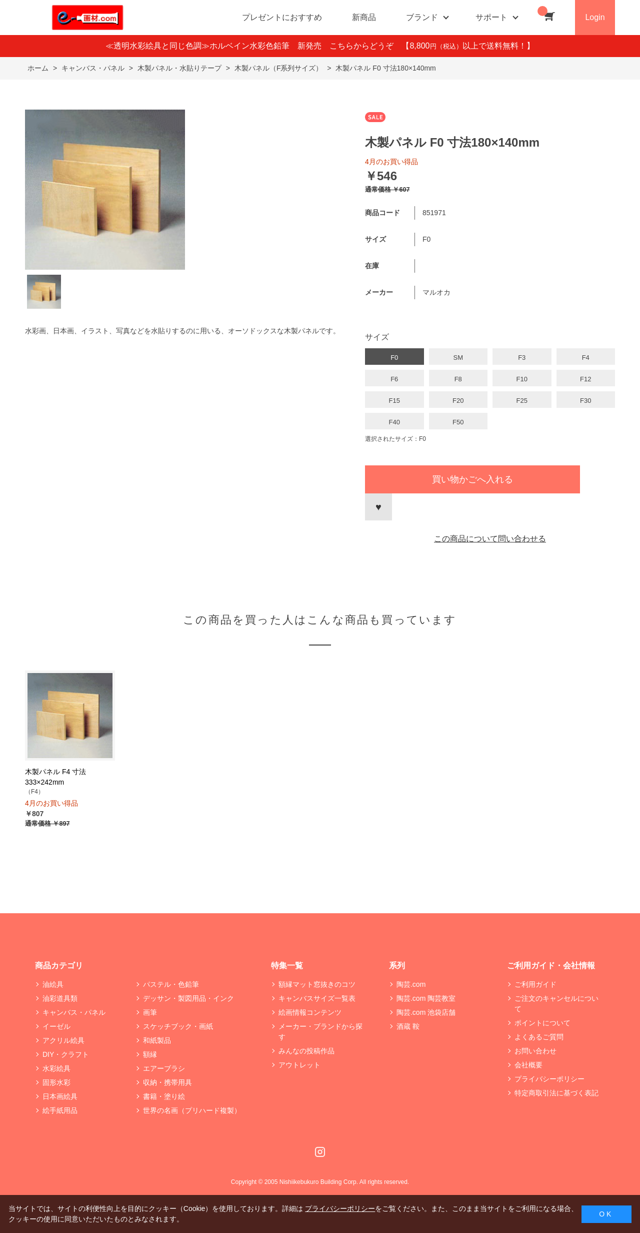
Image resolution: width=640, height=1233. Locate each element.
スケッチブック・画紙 (178, 1026)
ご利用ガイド (535, 984)
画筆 (150, 1012)
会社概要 (528, 1065)
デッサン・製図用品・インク (188, 998)
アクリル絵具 (63, 1040)
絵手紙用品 (60, 1110)
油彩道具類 (60, 998)
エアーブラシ (164, 1068)
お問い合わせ (535, 1051)
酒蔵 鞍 (408, 1026)
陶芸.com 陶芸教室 (426, 998)
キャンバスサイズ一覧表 (317, 998)
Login (594, 17)
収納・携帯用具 (167, 1082)
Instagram (320, 1151)
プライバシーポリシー (549, 1079)
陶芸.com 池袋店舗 (426, 1012)
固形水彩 (56, 1082)
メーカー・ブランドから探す (320, 1031)
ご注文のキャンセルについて (556, 1003)
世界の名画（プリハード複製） (192, 1110)
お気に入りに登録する (378, 506)
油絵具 (53, 984)
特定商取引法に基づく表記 (556, 1093)
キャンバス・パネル (74, 1012)
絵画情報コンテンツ (310, 1012)
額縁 (150, 1054)
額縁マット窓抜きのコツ (317, 984)
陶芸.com (411, 984)
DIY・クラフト (65, 1054)
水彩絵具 (56, 1068)
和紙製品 (157, 1040)
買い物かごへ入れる (472, 479)
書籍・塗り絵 (164, 1096)
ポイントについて (542, 1023)
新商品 (364, 17)
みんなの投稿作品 (306, 1051)
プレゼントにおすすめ (282, 17)
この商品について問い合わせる (490, 538)
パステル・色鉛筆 (171, 984)
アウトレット (299, 1065)
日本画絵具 (60, 1096)
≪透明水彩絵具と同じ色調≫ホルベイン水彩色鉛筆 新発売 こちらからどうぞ (254, 46)
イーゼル (56, 1026)
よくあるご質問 (539, 1037)
